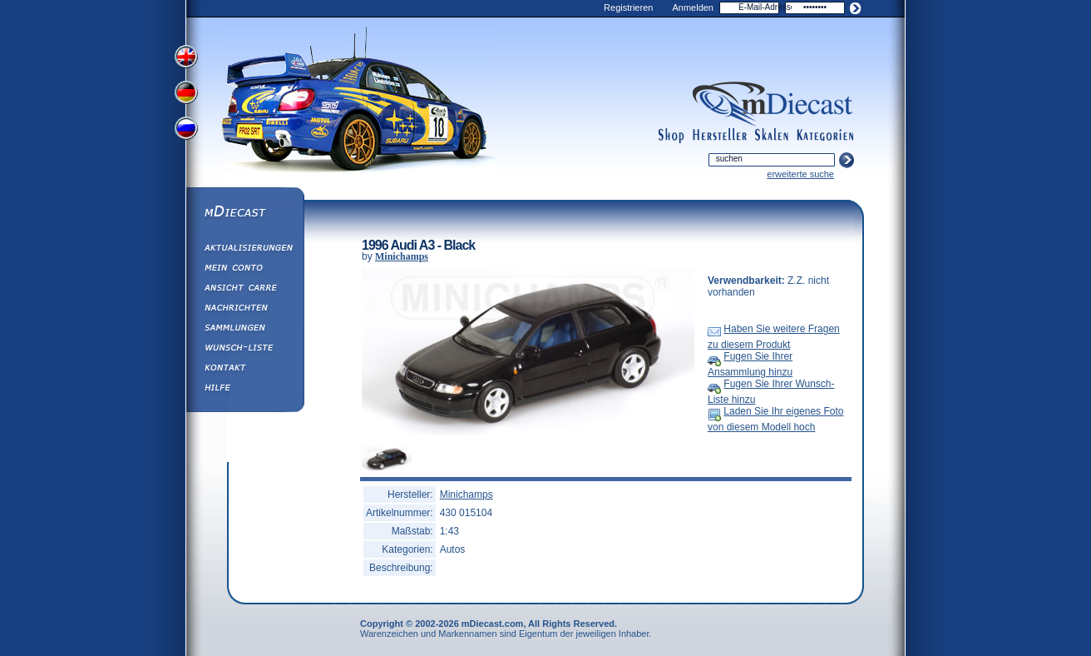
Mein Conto (244, 269)
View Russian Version (187, 131)
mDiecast (244, 213)
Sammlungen (244, 329)
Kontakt (244, 369)
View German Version (187, 94)
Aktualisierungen (244, 249)
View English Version (187, 56)
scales (771, 135)
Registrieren (628, 7)
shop (671, 135)
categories (825, 135)
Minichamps (401, 256)
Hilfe (244, 389)
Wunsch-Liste (244, 349)
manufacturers (720, 135)
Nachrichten (244, 309)
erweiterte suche (800, 174)
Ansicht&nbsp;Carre (244, 289)
